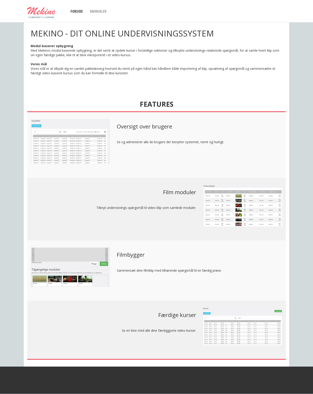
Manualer (98, 11)
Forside (77, 11)
